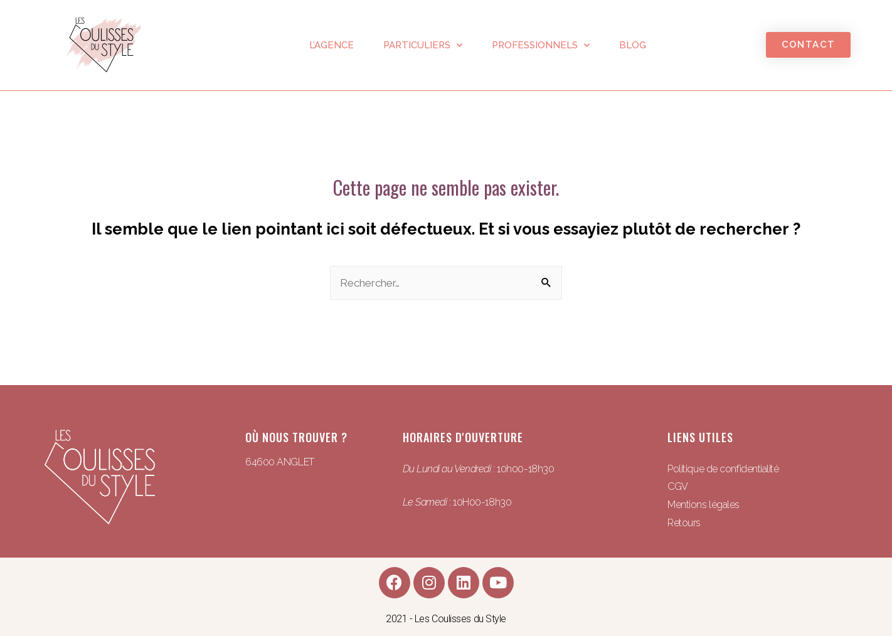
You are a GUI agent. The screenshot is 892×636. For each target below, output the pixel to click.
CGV (677, 486)
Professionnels (541, 45)
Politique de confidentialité (722, 469)
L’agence (331, 45)
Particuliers (422, 45)
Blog (632, 45)
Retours (684, 523)
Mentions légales (703, 505)
